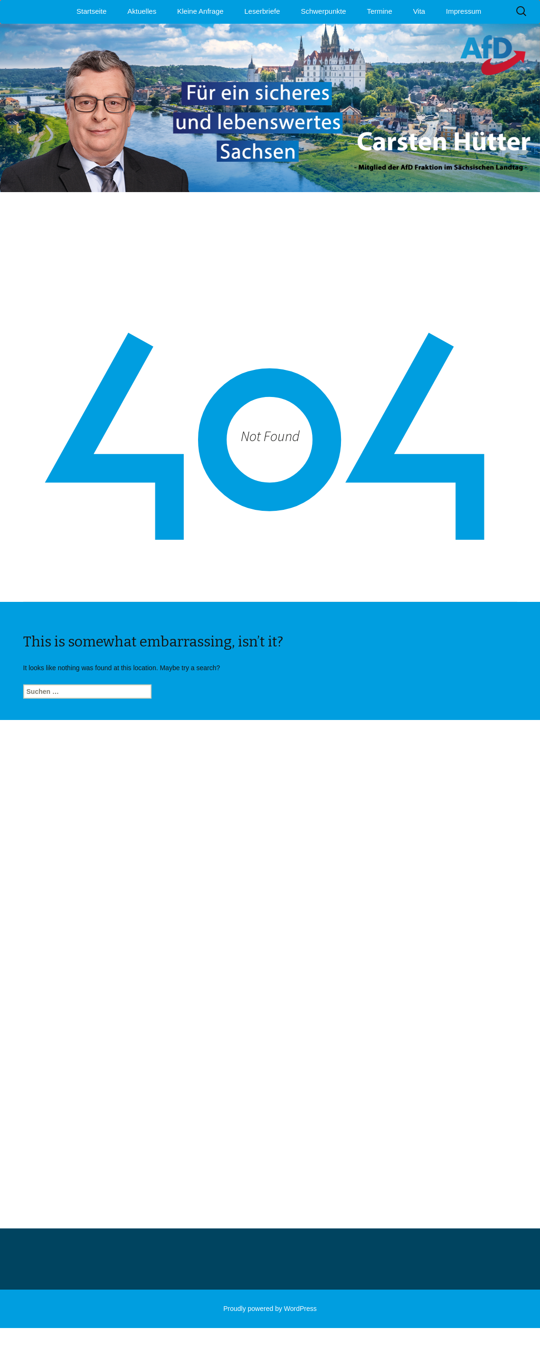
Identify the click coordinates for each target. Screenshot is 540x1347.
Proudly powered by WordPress (270, 1308)
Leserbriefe (262, 11)
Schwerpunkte (323, 11)
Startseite (91, 11)
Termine (379, 11)
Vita (419, 11)
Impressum (463, 11)
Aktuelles (141, 11)
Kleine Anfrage (200, 11)
